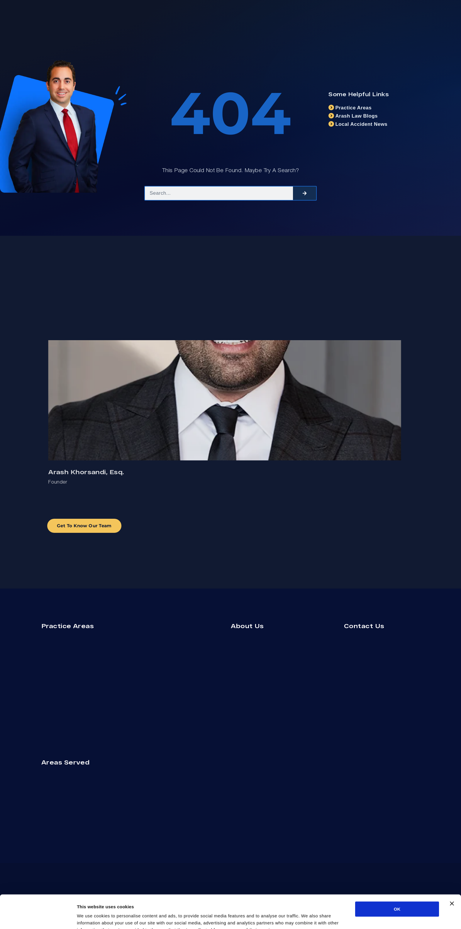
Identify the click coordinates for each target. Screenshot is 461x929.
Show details (307, 917)
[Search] (304, 193)
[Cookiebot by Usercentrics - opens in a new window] (38, 917)
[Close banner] (452, 872)
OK (397, 877)
